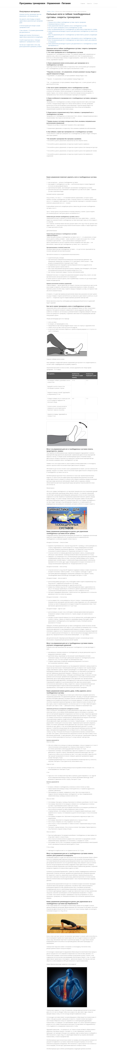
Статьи (96, 3)
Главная (82, 3)
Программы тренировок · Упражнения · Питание (45, 3)
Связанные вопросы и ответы (56, 24)
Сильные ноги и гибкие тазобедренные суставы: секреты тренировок (67, 22)
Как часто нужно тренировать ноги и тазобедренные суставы (65, 27)
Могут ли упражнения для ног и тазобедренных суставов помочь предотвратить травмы (72, 29)
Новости (89, 3)
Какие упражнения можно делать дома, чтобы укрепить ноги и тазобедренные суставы (72, 38)
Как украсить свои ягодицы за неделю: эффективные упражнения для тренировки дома (31, 20)
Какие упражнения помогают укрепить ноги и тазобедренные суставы (67, 26)
